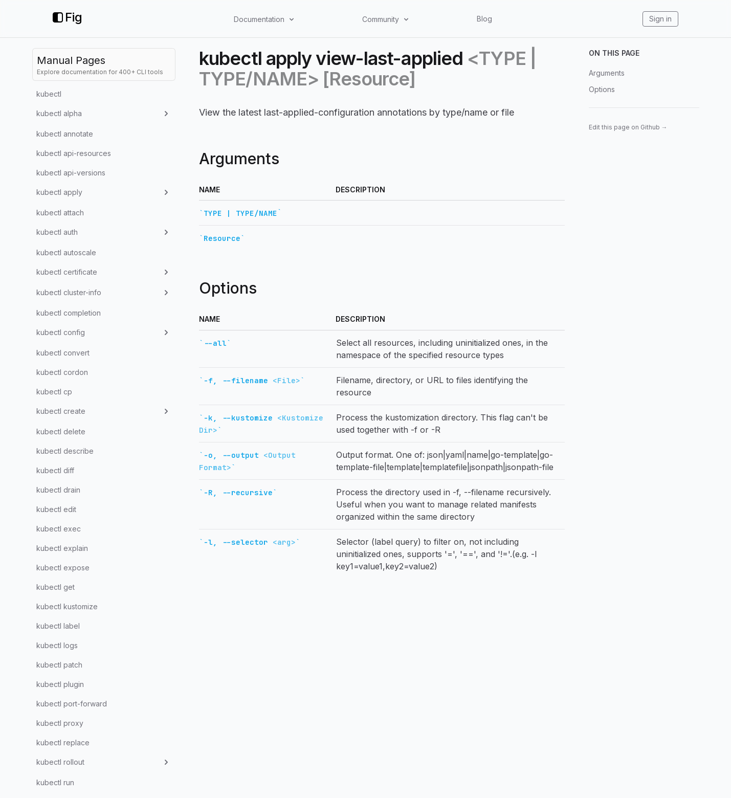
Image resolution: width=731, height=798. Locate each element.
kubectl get (55, 587)
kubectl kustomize (67, 606)
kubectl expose (63, 567)
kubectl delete (60, 431)
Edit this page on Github (628, 127)
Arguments (607, 73)
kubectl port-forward (71, 703)
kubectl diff (55, 470)
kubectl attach (60, 212)
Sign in (660, 18)
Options (602, 89)
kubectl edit (56, 509)
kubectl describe (65, 451)
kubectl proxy (59, 723)
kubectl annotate (64, 133)
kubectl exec (58, 528)
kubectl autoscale (66, 252)
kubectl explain (62, 548)
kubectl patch (59, 664)
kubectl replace (63, 742)
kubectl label (58, 626)
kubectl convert (63, 352)
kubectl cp (54, 391)
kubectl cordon (62, 372)
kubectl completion (68, 312)
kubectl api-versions (70, 172)
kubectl (48, 94)
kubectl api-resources (73, 153)
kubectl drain (58, 489)
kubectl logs (57, 645)
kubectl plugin (60, 684)
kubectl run (55, 782)
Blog (484, 18)
